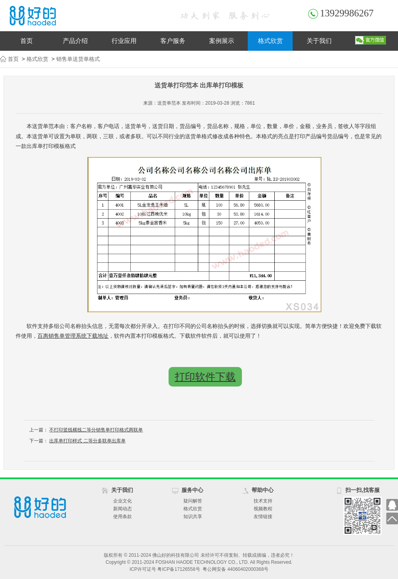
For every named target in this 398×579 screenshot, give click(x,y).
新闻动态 (122, 508)
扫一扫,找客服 (362, 490)
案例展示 (221, 40)
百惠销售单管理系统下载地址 (72, 336)
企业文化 (122, 501)
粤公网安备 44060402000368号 (235, 569)
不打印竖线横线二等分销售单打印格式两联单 (96, 430)
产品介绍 (75, 40)
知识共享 (192, 516)
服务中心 (192, 490)
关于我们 (319, 40)
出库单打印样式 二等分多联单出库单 (87, 441)
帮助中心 (263, 490)
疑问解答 (192, 501)
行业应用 (124, 40)
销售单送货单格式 (78, 59)
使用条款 (122, 516)
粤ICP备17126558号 (178, 569)
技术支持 (263, 501)
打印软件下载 (205, 377)
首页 (26, 40)
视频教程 (263, 508)
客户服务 (172, 40)
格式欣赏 (270, 40)
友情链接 (263, 516)
